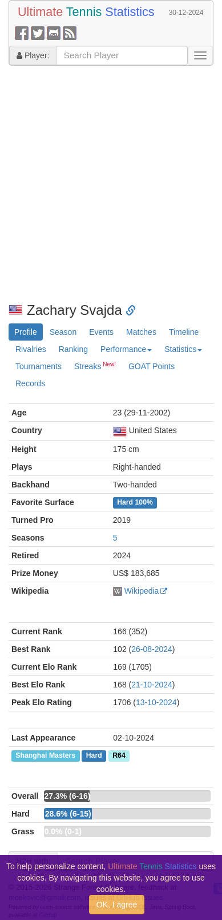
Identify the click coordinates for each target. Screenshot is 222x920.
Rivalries (30, 349)
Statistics (183, 349)
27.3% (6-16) (67, 796)
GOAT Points (151, 366)
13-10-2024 (156, 702)
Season (63, 332)
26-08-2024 (151, 649)
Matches (141, 332)
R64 (118, 756)
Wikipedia (141, 590)
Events (101, 332)
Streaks (95, 366)
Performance (126, 349)
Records (30, 383)
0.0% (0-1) (62, 831)
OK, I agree (117, 904)
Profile (25, 332)
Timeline (184, 332)
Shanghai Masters (45, 756)
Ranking (73, 349)
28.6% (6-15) (68, 813)
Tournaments (38, 366)
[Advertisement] (107, 184)
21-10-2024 (151, 684)
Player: (33, 55)
